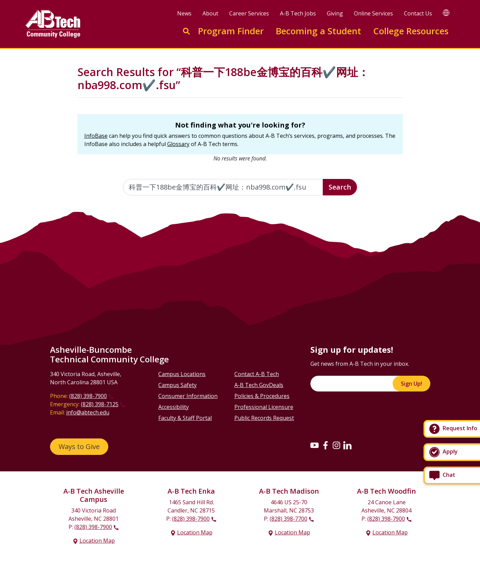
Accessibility (173, 407)
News (184, 13)
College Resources (410, 31)
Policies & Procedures (262, 396)
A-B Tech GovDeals (258, 385)
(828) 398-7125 (100, 404)
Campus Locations (182, 374)
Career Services (249, 13)
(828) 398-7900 (88, 396)
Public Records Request (264, 418)
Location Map (97, 540)
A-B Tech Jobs (298, 13)
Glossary (178, 144)
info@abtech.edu (87, 412)
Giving (335, 13)
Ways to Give (79, 446)
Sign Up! (411, 383)
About (210, 13)
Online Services (373, 13)
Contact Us (418, 13)
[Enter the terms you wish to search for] (223, 187)
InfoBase (96, 136)
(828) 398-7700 (288, 518)
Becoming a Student (318, 31)
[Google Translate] (446, 12)
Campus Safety (177, 385)
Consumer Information (188, 396)
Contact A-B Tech (256, 374)
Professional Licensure (263, 407)
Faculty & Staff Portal (185, 418)
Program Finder (231, 31)
